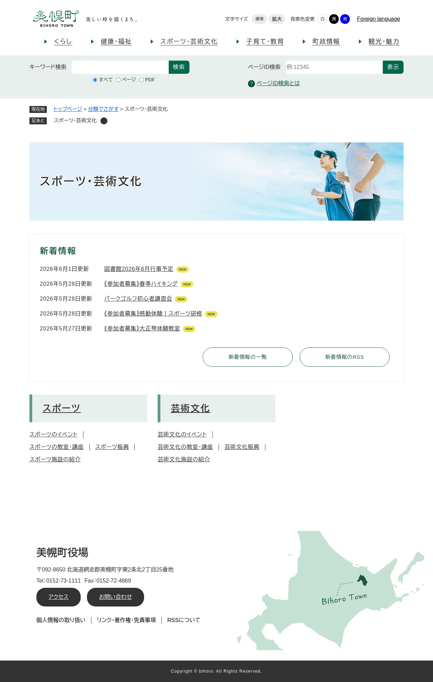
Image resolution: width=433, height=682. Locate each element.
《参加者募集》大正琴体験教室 (142, 328)
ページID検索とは (274, 83)
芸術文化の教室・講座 (185, 447)
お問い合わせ (115, 597)
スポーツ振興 (112, 447)
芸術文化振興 (241, 447)
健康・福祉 (116, 41)
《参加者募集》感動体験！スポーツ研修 (153, 314)
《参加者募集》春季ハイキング (141, 284)
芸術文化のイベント (182, 434)
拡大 (277, 19)
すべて (106, 79)
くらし (63, 41)
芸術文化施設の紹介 (184, 459)
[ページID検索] (334, 67)
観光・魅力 (384, 41)
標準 (259, 19)
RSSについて (184, 620)
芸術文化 (190, 408)
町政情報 (326, 41)
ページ (129, 79)
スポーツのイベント (53, 434)
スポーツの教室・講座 (56, 447)
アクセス (58, 597)
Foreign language (378, 19)
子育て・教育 (265, 41)
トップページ (68, 109)
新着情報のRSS (344, 357)
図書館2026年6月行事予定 (139, 269)
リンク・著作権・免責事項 (126, 620)
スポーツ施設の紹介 (55, 459)
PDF (150, 79)
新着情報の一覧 (248, 357)
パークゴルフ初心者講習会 (138, 299)
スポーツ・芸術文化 (189, 41)
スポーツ (62, 408)
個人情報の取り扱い (61, 620)
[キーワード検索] (120, 67)
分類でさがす (103, 109)
